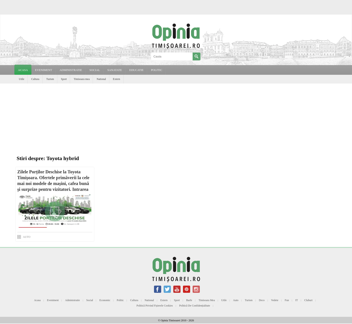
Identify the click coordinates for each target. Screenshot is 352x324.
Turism (50, 79)
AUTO (26, 236)
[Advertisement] (176, 117)
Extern (116, 79)
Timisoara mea (82, 79)
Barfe (189, 300)
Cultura (35, 79)
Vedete (274, 300)
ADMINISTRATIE (70, 70)
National (101, 79)
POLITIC (156, 70)
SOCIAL (94, 70)
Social (89, 300)
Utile (21, 79)
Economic (104, 300)
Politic (120, 300)
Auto (235, 300)
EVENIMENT (43, 70)
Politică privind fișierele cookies (154, 305)
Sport (64, 79)
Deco (261, 300)
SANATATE (114, 70)
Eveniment (53, 300)
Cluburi (308, 300)
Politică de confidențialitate (194, 305)
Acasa (23, 70)
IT (296, 300)
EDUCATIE (136, 70)
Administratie (72, 300)
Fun (287, 300)
